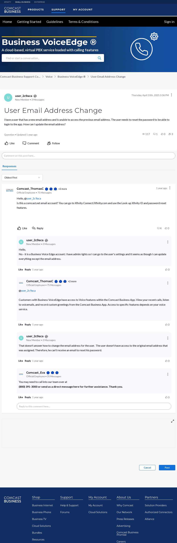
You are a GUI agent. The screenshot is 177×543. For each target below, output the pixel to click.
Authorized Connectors (158, 511)
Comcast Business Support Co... (20, 75)
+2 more (62, 187)
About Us (124, 496)
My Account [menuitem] (83, 8)
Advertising (123, 525)
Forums (64, 511)
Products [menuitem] (36, 8)
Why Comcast (125, 504)
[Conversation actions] (171, 94)
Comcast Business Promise (127, 532)
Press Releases (125, 518)
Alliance (149, 518)
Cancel (147, 466)
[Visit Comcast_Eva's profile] (21, 373)
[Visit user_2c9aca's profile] (8, 96)
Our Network (124, 511)
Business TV (39, 518)
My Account (97, 496)
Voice (49, 75)
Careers (121, 540)
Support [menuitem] (58, 8)
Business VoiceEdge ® (72, 75)
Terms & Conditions (83, 20)
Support (66, 496)
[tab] (9, 165)
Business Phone (41, 511)
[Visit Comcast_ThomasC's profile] (10, 189)
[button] (146, 133)
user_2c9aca (34, 197)
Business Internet (42, 504)
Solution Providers (155, 504)
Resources (38, 538)
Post (167, 466)
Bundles (37, 531)
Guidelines (54, 20)
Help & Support (69, 504)
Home (7, 20)
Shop (36, 496)
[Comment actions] (169, 187)
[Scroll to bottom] (169, 535)
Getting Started (29, 20)
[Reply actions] (167, 240)
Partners (151, 496)
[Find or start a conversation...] (99, 56)
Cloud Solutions (41, 525)
